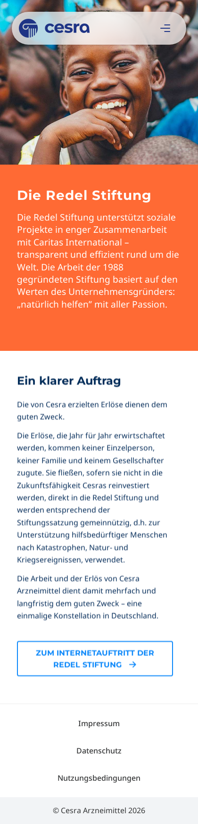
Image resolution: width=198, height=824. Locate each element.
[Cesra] (80, 28)
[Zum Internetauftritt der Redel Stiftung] (95, 691)
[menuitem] (99, 723)
